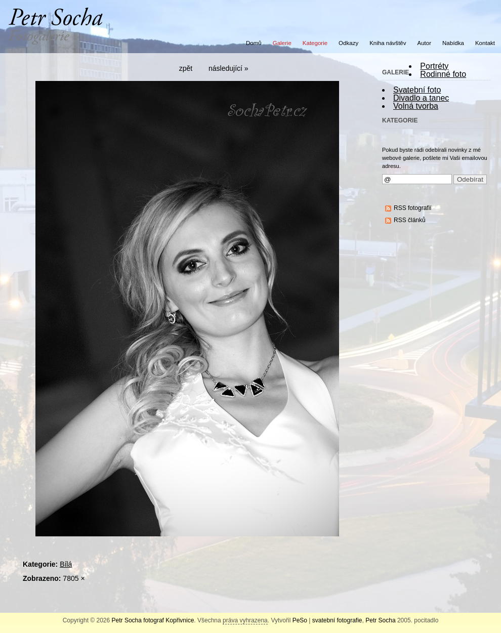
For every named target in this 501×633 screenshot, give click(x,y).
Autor (425, 43)
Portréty (434, 66)
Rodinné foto (443, 74)
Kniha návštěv (387, 43)
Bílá (66, 564)
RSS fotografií (413, 208)
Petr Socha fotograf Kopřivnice (153, 620)
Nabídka (453, 43)
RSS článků (410, 220)
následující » (228, 68)
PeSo (300, 620)
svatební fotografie (337, 620)
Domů (254, 43)
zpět (185, 68)
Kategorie (315, 43)
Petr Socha (380, 620)
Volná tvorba (415, 106)
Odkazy (348, 43)
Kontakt (485, 43)
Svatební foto (417, 90)
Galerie (282, 43)
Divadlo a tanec (421, 98)
